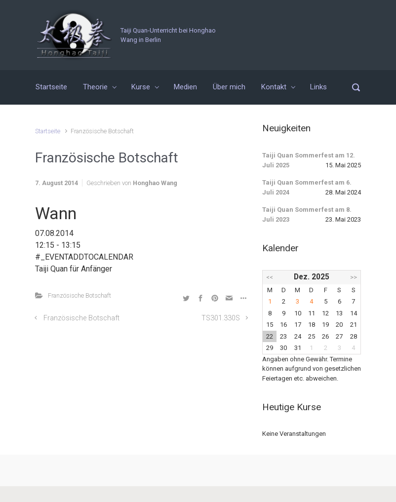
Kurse (140, 86)
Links (318, 86)
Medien (185, 86)
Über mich (229, 86)
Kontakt (273, 86)
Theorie (95, 86)
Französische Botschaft (79, 295)
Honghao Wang (155, 183)
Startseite (51, 86)
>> (353, 277)
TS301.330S (220, 318)
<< (269, 277)
